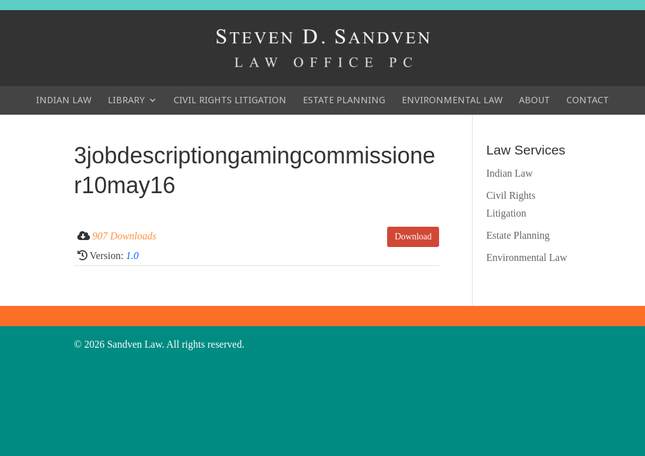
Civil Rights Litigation (230, 100)
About (534, 100)
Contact (587, 100)
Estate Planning (344, 100)
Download (413, 236)
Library (126, 100)
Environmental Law (452, 100)
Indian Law (63, 100)
